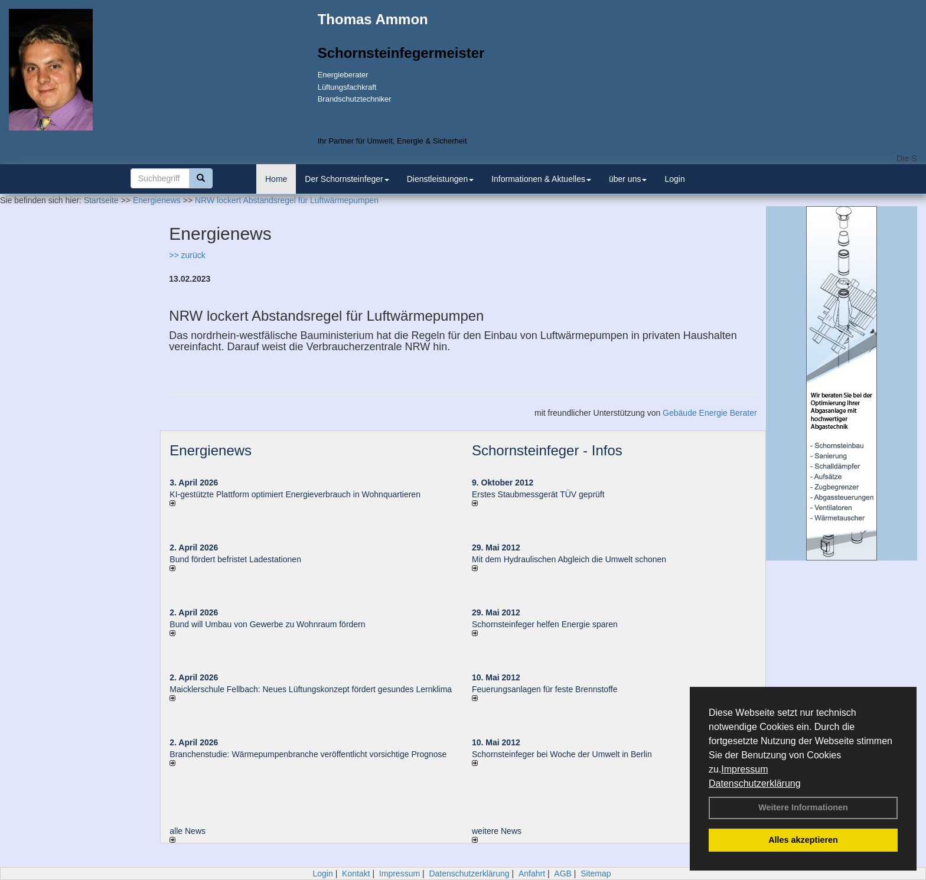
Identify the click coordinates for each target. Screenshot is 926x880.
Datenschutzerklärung (755, 783)
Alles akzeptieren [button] (803, 840)
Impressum (744, 769)
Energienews (210, 450)
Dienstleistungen (440, 179)
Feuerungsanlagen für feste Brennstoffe (544, 689)
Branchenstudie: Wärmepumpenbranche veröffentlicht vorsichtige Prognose (307, 754)
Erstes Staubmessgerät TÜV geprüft (538, 494)
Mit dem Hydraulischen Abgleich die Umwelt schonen (569, 559)
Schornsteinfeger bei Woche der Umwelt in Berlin (562, 754)
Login (674, 179)
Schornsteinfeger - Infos (547, 450)
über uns (628, 179)
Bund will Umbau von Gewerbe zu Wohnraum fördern (267, 624)
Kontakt (356, 873)
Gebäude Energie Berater (710, 413)
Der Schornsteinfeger (347, 179)
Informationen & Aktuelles (541, 179)
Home (276, 179)
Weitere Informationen (803, 807)
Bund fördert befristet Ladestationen (235, 559)
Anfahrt (532, 873)
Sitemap (596, 873)
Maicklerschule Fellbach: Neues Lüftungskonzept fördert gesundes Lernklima (310, 689)
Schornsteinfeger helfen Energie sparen (545, 624)
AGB (563, 873)
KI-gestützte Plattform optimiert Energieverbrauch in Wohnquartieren (294, 494)
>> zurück (187, 255)
